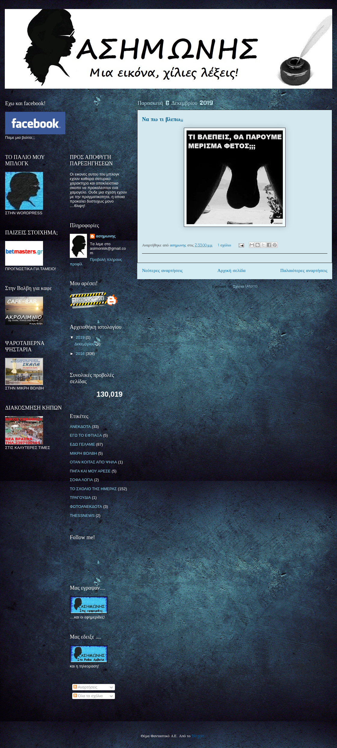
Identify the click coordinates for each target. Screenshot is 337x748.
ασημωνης (106, 236)
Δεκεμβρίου (85, 344)
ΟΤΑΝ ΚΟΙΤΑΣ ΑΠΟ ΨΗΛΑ (93, 462)
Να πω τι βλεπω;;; (162, 119)
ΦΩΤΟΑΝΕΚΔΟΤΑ (86, 506)
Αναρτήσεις (85, 687)
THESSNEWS (82, 515)
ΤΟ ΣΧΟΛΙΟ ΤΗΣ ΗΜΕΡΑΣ (93, 489)
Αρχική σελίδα (232, 270)
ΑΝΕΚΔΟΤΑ (80, 426)
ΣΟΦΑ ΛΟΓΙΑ (81, 480)
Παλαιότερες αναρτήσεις (303, 270)
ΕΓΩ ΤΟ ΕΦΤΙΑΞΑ (86, 435)
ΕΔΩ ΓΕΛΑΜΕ (82, 444)
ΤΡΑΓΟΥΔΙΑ (80, 497)
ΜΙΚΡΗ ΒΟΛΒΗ (83, 453)
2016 (81, 353)
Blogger (198, 736)
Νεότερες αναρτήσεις (162, 270)
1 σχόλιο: (225, 245)
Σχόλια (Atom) (245, 286)
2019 (81, 337)
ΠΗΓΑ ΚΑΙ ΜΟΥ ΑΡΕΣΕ (90, 471)
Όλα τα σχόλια (88, 696)
